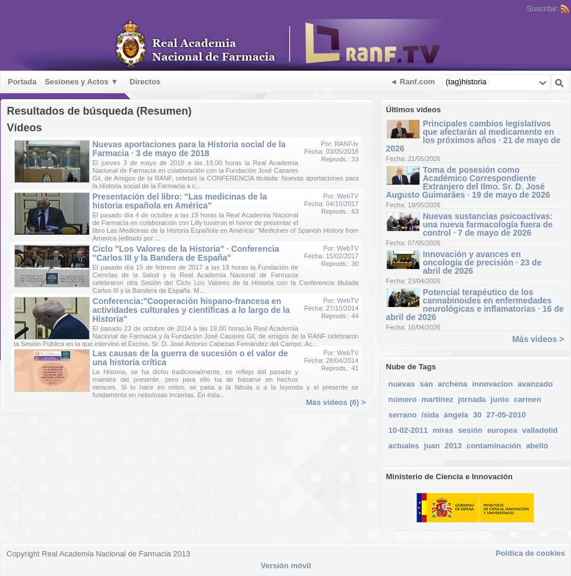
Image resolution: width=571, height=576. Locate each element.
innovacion (492, 383)
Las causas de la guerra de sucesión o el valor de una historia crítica (190, 358)
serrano (403, 414)
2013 (453, 445)
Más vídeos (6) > (336, 402)
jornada (472, 399)
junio (500, 399)
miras (443, 430)
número (403, 399)
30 (477, 414)
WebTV (347, 196)
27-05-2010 (506, 414)
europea (502, 430)
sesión (470, 430)
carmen (527, 399)
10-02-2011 (408, 430)
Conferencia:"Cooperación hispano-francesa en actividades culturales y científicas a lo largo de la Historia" (191, 310)
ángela (456, 414)
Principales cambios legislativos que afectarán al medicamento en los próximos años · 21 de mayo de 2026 (473, 136)
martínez (437, 399)
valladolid (539, 430)
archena (453, 383)
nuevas (402, 383)
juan (432, 445)
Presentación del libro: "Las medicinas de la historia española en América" (180, 201)
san (426, 383)
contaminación (493, 445)
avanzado (535, 383)
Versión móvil (286, 565)
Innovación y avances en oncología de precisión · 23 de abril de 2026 (482, 262)
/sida (430, 414)
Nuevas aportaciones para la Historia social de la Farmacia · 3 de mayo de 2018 (189, 149)
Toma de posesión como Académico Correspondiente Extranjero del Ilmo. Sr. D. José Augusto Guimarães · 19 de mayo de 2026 (468, 182)
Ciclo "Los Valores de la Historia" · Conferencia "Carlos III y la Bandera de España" (186, 253)
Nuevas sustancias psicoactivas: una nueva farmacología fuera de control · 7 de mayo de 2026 (488, 224)
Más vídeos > (538, 339)
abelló (537, 445)
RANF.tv (346, 143)
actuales (404, 445)
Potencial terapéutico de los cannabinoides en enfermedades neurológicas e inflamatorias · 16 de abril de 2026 (475, 304)
